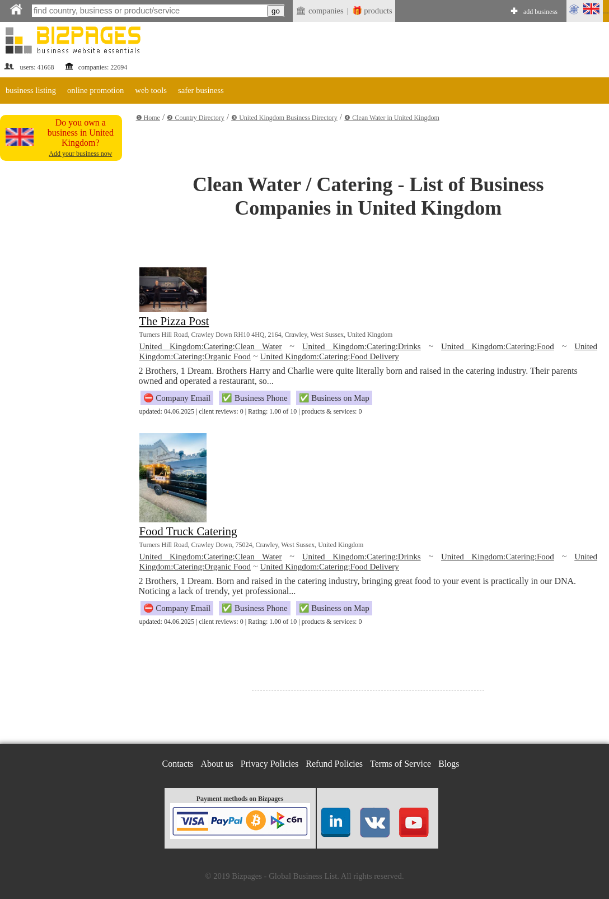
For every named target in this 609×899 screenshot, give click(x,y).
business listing (31, 90)
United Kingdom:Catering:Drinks (361, 346)
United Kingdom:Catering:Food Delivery (329, 356)
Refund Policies (334, 763)
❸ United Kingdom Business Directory (284, 118)
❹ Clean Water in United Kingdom (391, 118)
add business (540, 12)
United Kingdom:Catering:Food (497, 346)
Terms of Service (400, 763)
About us (217, 763)
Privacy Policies (270, 763)
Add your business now (80, 153)
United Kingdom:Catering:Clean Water (210, 346)
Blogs (448, 763)
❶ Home (148, 118)
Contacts (178, 763)
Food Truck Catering (188, 531)
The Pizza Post (174, 321)
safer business (201, 90)
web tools (151, 90)
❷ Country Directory (195, 118)
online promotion (95, 90)
